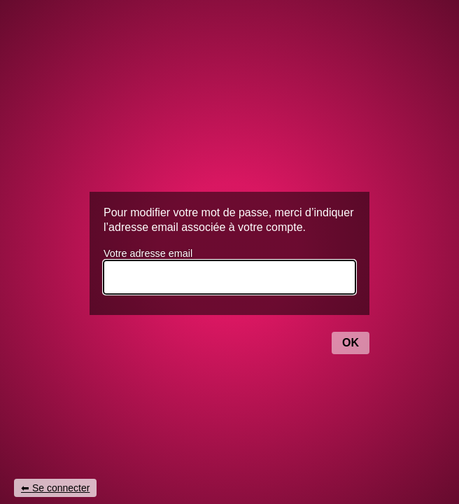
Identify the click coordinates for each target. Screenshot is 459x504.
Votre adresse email (148, 253)
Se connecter (61, 487)
